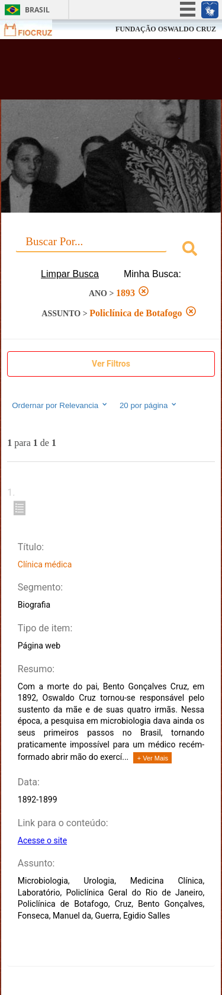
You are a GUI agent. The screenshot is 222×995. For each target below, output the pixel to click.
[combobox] (111, 250)
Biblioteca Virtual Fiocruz (94, 73)
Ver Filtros (111, 363)
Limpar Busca (70, 274)
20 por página (149, 405)
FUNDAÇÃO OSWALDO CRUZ (165, 29)
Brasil (37, 10)
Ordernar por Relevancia (60, 405)
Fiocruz (35, 29)
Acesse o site (42, 840)
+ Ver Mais (152, 758)
